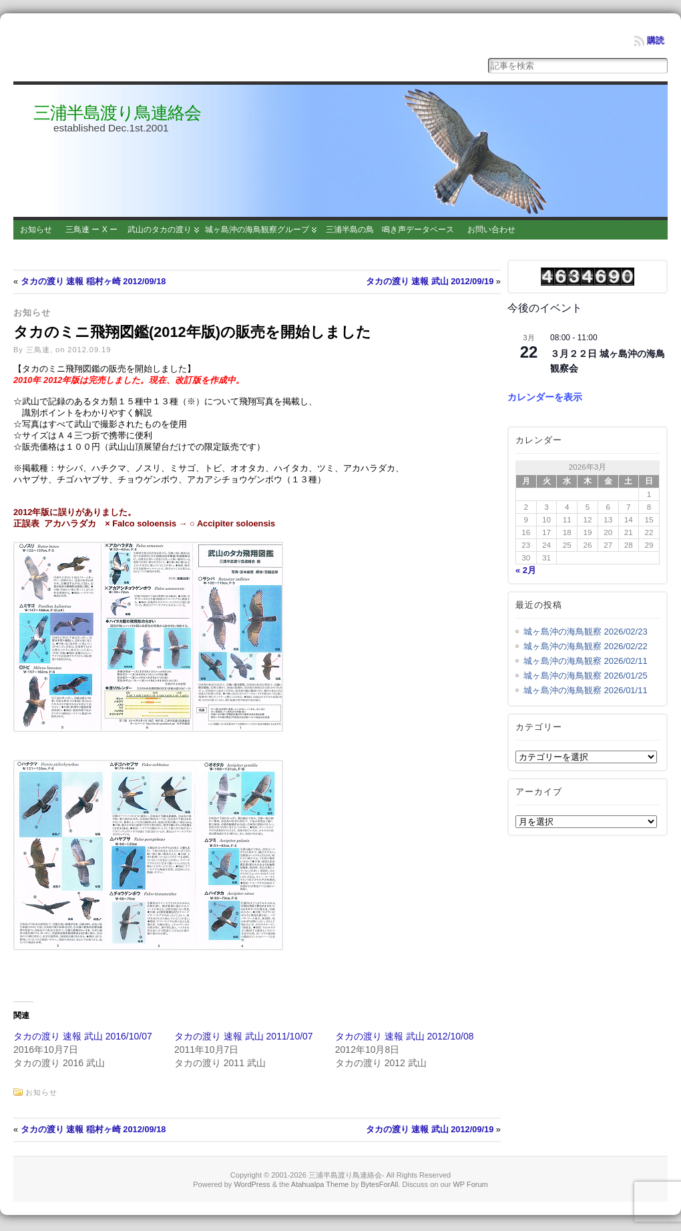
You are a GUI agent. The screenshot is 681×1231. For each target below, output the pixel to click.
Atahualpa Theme (320, 1187)
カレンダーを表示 (544, 397)
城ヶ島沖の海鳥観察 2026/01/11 (585, 690)
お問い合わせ (491, 229)
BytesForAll (379, 1187)
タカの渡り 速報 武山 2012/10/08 (404, 1039)
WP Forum (470, 1187)
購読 (655, 40)
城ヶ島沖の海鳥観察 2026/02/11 (585, 661)
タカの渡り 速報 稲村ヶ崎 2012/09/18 (93, 281)
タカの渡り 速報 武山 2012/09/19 (430, 281)
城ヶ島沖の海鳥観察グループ (257, 229)
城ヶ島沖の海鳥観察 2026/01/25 (585, 676)
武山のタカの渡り (160, 229)
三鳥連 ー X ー (91, 229)
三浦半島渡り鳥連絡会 (117, 112)
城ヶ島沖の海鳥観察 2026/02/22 (585, 646)
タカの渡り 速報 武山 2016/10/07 (82, 1039)
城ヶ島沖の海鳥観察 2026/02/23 (585, 632)
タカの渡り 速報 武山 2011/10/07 (243, 1039)
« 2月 (525, 570)
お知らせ (36, 229)
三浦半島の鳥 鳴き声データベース (390, 229)
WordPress (252, 1187)
